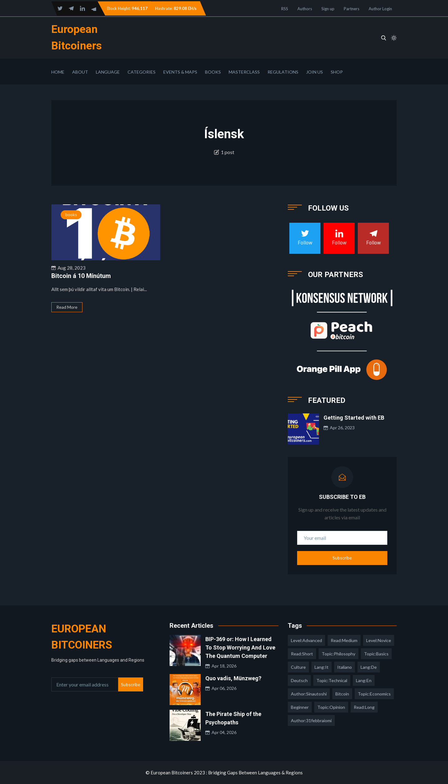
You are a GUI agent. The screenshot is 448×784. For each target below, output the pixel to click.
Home (57, 72)
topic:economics (374, 693)
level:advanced (306, 640)
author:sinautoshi (309, 693)
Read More (66, 307)
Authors (304, 8)
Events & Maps (180, 72)
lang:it (322, 667)
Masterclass (244, 72)
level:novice (378, 640)
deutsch (299, 680)
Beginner (300, 707)
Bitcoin (342, 693)
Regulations (283, 72)
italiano (344, 667)
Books (213, 72)
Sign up (327, 8)
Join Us (314, 72)
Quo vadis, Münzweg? (233, 678)
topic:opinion (331, 707)
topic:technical (331, 680)
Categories (142, 72)
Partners (351, 8)
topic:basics (376, 653)
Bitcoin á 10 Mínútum (81, 276)
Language (108, 72)
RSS (284, 8)
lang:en (363, 680)
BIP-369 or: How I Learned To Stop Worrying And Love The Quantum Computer (240, 647)
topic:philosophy (338, 653)
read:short (302, 653)
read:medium (344, 640)
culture (298, 667)
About (80, 72)
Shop (337, 72)
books (71, 214)
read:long (364, 707)
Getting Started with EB (354, 417)
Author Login (380, 8)
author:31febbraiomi (311, 720)
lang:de (369, 667)
